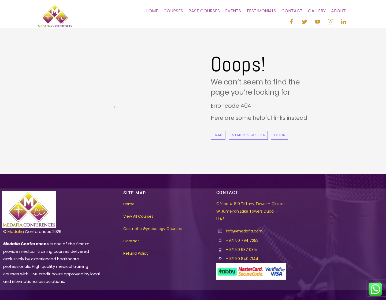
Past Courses (204, 11)
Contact (292, 11)
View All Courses (138, 216)
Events (233, 11)
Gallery (317, 11)
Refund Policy (136, 253)
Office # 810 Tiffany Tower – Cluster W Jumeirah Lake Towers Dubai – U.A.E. (250, 211)
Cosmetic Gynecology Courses (152, 228)
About (338, 11)
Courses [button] (173, 11)
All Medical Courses (248, 135)
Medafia (16, 231)
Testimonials (261, 11)
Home (152, 11)
